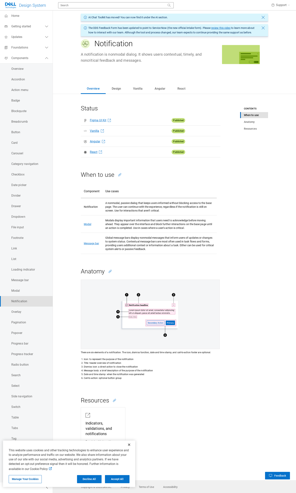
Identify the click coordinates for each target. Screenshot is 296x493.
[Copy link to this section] (120, 175)
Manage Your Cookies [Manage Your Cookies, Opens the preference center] (25, 479)
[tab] (93, 88)
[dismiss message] (263, 17)
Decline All (89, 479)
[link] (96, 486)
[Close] (129, 445)
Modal (87, 224)
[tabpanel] (174, 292)
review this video (220, 27)
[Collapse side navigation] (47, 487)
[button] (280, 5)
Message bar (91, 243)
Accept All (117, 479)
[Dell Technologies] (25, 5)
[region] (69, 464)
